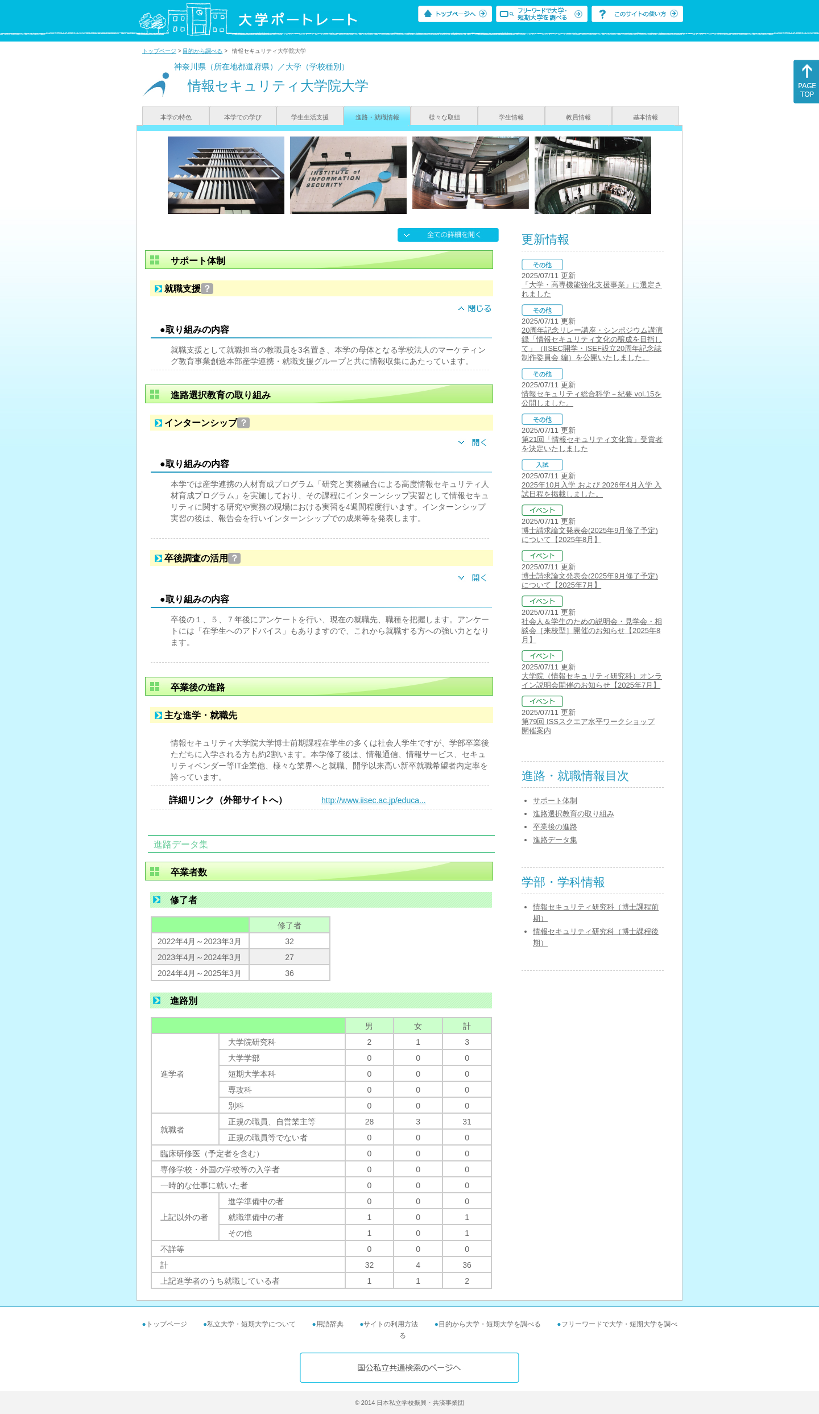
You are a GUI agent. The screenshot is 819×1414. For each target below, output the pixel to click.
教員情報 (578, 117)
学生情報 (511, 117)
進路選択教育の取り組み (573, 813)
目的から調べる (202, 51)
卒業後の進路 (555, 826)
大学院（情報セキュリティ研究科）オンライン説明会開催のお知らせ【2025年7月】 (592, 680)
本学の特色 (176, 117)
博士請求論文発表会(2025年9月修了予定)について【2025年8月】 (590, 535)
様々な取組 (444, 117)
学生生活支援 (310, 117)
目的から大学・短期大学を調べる (490, 1324)
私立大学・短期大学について (251, 1324)
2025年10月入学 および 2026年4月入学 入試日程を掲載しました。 (591, 489)
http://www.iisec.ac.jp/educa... (373, 800)
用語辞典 (330, 1324)
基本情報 (645, 117)
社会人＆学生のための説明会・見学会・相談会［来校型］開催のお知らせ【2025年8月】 (592, 630)
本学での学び (243, 117)
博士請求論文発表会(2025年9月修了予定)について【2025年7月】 (590, 580)
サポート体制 (555, 800)
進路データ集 (555, 840)
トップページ (159, 51)
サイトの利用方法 (390, 1324)
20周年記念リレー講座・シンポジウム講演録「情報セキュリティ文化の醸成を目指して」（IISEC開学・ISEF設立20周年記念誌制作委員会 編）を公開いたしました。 (592, 344)
